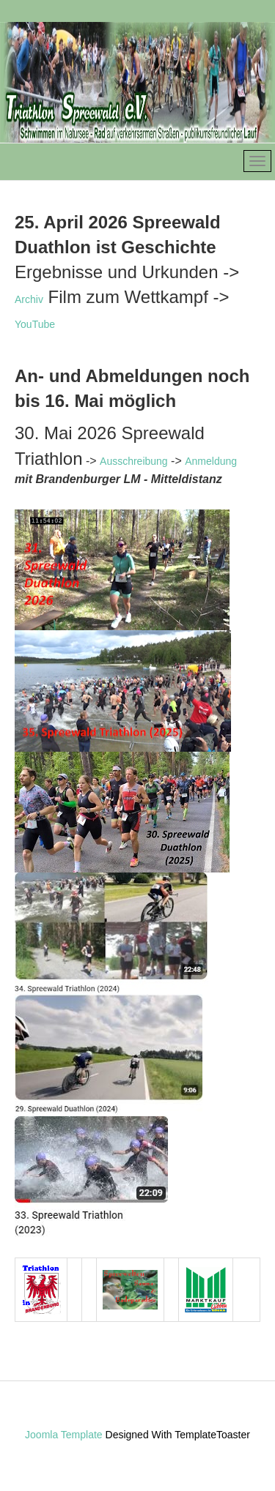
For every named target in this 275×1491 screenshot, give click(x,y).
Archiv (29, 299)
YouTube (35, 324)
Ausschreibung (134, 461)
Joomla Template (64, 1434)
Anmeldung (211, 461)
